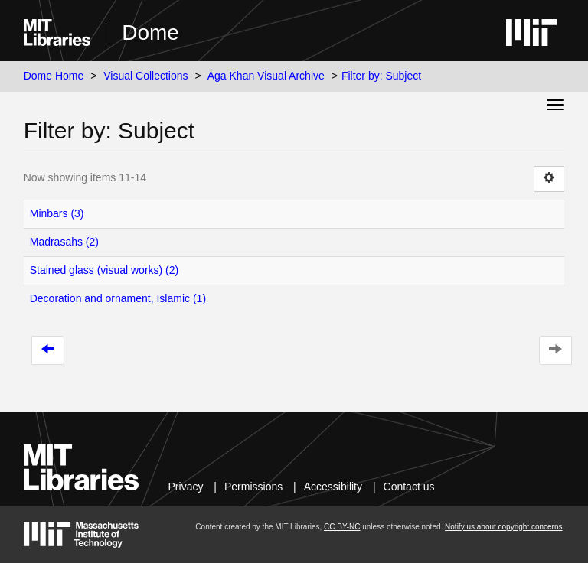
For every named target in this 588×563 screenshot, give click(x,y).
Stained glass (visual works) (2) (104, 270)
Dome (150, 32)
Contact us (409, 486)
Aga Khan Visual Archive (266, 76)
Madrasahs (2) (64, 242)
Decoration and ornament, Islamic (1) (118, 298)
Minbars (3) (57, 213)
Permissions (253, 486)
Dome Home (54, 76)
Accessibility (333, 486)
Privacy (186, 486)
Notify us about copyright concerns (503, 526)
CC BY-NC (342, 526)
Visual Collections (145, 76)
